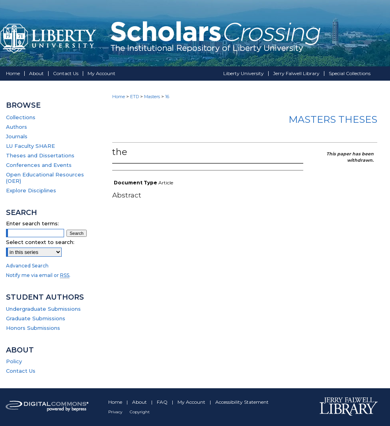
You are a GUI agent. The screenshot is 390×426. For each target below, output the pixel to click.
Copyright (140, 411)
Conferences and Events (39, 165)
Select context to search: (40, 242)
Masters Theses (333, 119)
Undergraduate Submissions (43, 309)
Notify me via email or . (38, 275)
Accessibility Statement (242, 402)
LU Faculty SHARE (30, 146)
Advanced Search (27, 266)
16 (167, 96)
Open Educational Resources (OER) (45, 177)
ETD (134, 96)
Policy (14, 361)
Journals (16, 136)
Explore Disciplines (31, 190)
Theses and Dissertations (40, 155)
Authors (16, 127)
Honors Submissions (33, 328)
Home (118, 96)
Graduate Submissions (35, 318)
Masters (152, 96)
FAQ (163, 402)
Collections (20, 117)
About (140, 402)
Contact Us (20, 371)
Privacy (115, 411)
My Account (192, 402)
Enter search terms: (32, 223)
